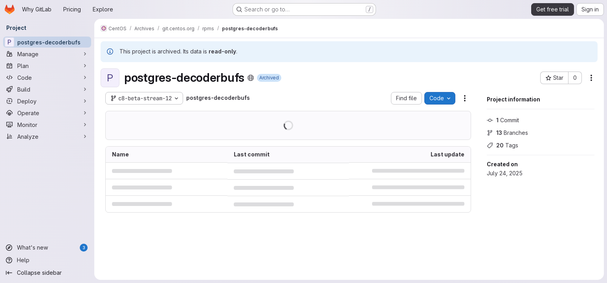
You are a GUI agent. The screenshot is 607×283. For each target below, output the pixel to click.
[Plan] (47, 65)
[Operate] (47, 112)
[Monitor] (47, 124)
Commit (503, 120)
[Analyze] (47, 136)
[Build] (47, 89)
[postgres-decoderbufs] (47, 42)
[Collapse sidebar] (47, 272)
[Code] (47, 77)
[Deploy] (47, 101)
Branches (507, 132)
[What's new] (47, 247)
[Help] (47, 260)
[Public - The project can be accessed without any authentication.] (251, 78)
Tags (502, 145)
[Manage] (47, 53)
